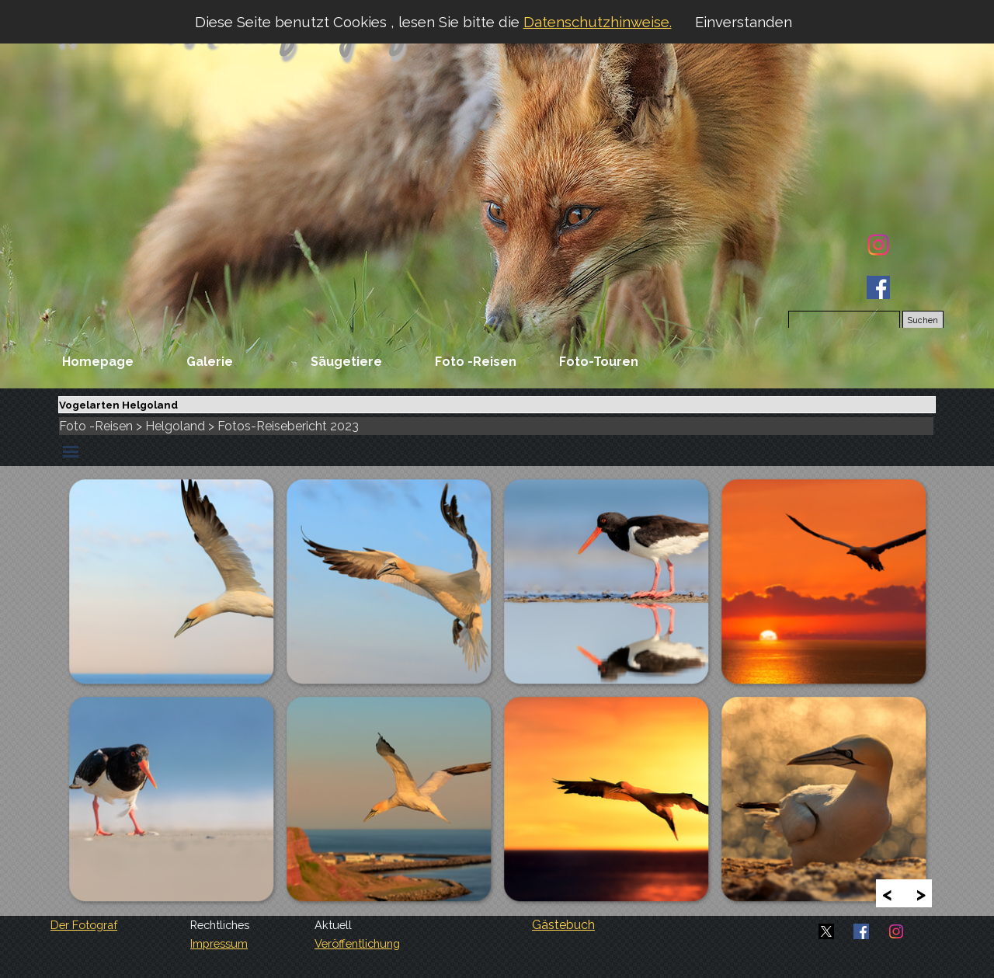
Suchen (923, 320)
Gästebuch (563, 924)
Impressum (219, 943)
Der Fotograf (83, 924)
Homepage (98, 361)
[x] (826, 931)
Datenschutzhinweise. (597, 21)
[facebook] (878, 287)
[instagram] (878, 244)
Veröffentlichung (357, 943)
